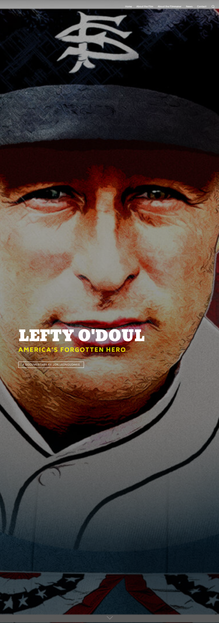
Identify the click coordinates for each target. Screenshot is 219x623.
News (189, 6)
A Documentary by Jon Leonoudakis (51, 364)
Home (128, 6)
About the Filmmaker (169, 6)
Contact (201, 6)
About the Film (144, 6)
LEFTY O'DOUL (81, 336)
